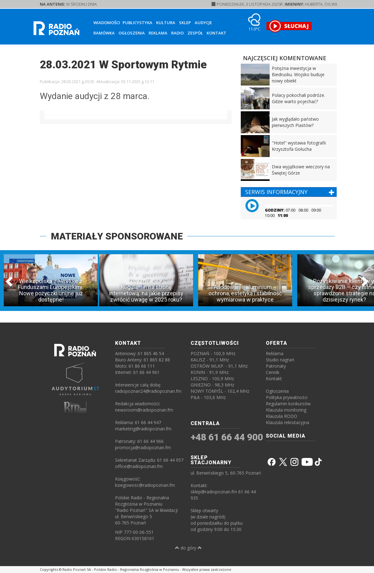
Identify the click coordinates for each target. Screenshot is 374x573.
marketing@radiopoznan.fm (143, 429)
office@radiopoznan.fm (139, 466)
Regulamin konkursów (288, 404)
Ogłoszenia (132, 33)
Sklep (185, 22)
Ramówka (104, 33)
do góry (188, 548)
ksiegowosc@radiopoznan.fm (145, 485)
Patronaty (276, 366)
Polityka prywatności (287, 397)
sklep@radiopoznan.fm (214, 492)
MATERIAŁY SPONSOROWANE (117, 236)
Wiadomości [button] (106, 22)
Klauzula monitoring (286, 410)
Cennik (272, 372)
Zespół (195, 33)
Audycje (203, 22)
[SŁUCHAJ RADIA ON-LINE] (289, 26)
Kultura (165, 22)
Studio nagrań (280, 360)
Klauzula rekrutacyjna (287, 422)
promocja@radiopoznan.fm (143, 447)
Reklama (158, 33)
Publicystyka (137, 22)
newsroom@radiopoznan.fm (144, 410)
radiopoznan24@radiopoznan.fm (148, 391)
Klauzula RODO (281, 416)
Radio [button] (177, 33)
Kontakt (216, 33)
